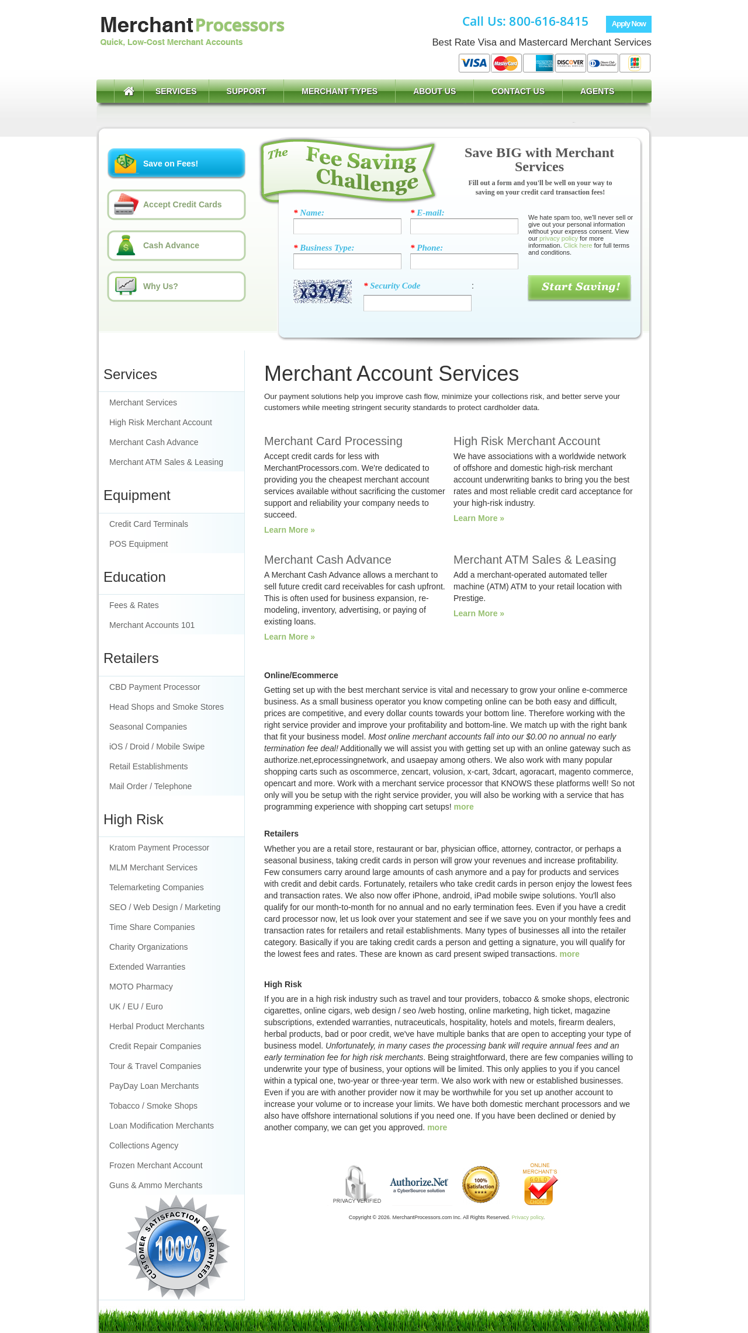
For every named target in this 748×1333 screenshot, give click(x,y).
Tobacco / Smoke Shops (153, 1105)
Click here (578, 245)
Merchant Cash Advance (154, 442)
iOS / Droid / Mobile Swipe (157, 746)
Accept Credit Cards (182, 204)
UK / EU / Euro (136, 1006)
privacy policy (558, 238)
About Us (434, 91)
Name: (308, 212)
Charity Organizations (148, 947)
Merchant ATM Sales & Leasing (166, 462)
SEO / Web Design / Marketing (164, 907)
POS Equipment (138, 544)
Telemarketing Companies (156, 887)
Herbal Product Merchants (157, 1026)
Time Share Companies (152, 927)
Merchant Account (192, 42)
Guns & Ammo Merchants (156, 1185)
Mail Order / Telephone (150, 786)
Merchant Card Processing (333, 441)
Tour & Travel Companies (155, 1066)
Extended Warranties (147, 966)
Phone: (426, 247)
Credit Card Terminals (148, 524)
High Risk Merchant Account (160, 422)
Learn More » (289, 529)
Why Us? (160, 286)
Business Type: (323, 247)
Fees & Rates (134, 605)
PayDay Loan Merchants (154, 1086)
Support (246, 91)
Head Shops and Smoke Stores (166, 706)
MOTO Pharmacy (141, 986)
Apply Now (629, 23)
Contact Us (518, 91)
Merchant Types (340, 91)
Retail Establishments (148, 766)
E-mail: (427, 212)
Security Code (392, 285)
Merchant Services (143, 402)
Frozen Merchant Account (156, 1165)
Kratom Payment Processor (159, 847)
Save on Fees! (170, 163)
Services (176, 91)
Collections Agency (143, 1145)
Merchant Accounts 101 (152, 625)
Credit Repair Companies (155, 1046)
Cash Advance (171, 245)
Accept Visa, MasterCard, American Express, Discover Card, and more (555, 63)
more (464, 806)
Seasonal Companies (148, 726)
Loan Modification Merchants (161, 1125)
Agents (597, 91)
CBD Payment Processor (154, 687)
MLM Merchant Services (153, 867)
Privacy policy (527, 1217)
